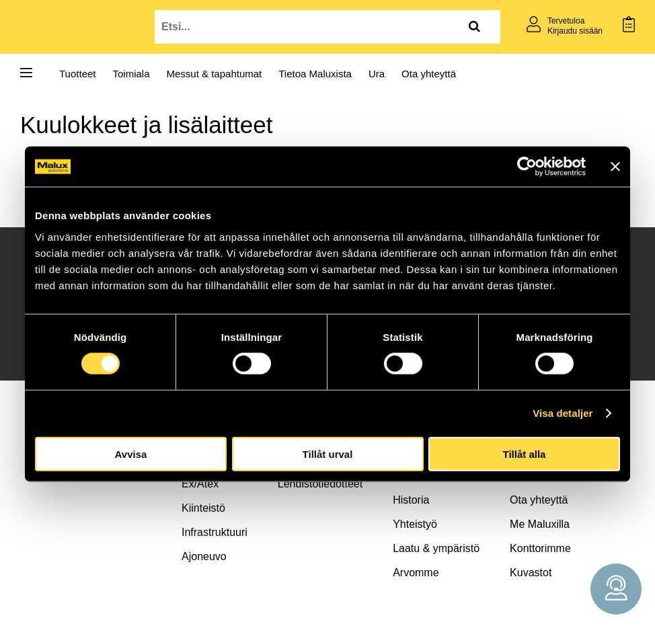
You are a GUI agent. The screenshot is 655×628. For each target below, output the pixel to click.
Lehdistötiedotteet (320, 483)
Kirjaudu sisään (575, 31)
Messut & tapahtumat (214, 73)
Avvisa (131, 453)
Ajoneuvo (204, 556)
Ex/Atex (200, 483)
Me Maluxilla (540, 524)
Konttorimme (540, 548)
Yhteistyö (415, 524)
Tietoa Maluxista (315, 73)
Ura (377, 73)
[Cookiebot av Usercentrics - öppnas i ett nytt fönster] (527, 167)
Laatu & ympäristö (436, 548)
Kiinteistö (203, 508)
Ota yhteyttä (428, 73)
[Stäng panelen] (615, 166)
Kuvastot (530, 572)
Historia (411, 500)
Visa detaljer (562, 413)
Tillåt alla (524, 453)
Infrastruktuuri (214, 532)
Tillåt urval (328, 453)
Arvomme (415, 572)
